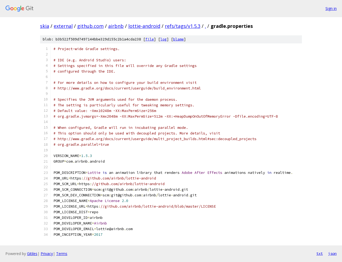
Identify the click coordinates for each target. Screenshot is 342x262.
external (63, 26)
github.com (90, 26)
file (149, 39)
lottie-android (144, 26)
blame (178, 39)
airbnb (116, 26)
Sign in (331, 8)
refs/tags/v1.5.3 (182, 26)
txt (319, 253)
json (332, 253)
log (163, 39)
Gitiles (32, 253)
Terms (61, 253)
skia (44, 26)
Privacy (47, 253)
